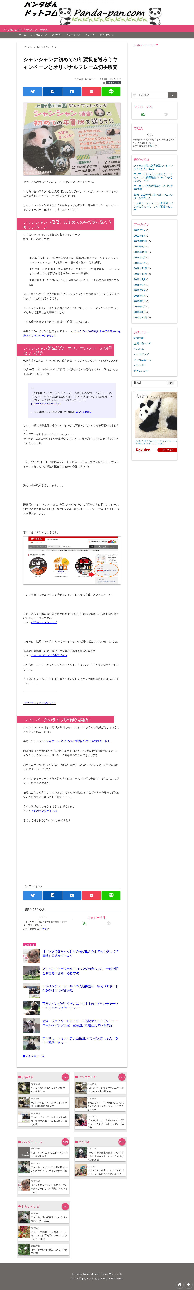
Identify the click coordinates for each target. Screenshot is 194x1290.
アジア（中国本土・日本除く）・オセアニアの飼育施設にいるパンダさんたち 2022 (49, 1235)
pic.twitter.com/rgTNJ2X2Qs (45, 403)
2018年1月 (140, 312)
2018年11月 (140, 273)
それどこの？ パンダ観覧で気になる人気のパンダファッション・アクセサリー (105, 1106)
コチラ (43, 929)
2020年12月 (140, 241)
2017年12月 (140, 317)
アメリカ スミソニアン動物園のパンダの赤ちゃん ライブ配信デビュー (49, 1170)
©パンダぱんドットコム (85, 1278)
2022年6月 (140, 230)
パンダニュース (39, 34)
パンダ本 (90, 34)
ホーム (22, 34)
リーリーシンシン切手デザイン (49, 655)
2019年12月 (140, 252)
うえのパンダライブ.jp (44, 810)
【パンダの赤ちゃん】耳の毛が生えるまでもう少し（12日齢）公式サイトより (49, 1188)
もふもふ (139, 348)
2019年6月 (140, 263)
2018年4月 (140, 295)
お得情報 (56, 34)
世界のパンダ (107, 34)
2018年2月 (140, 306)
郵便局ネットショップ (44, 622)
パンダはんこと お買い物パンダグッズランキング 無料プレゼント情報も (105, 1124)
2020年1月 (140, 246)
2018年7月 (140, 290)
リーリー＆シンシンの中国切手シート (39, 703)
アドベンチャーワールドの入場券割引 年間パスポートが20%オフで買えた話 (49, 1121)
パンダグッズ (73, 34)
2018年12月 (140, 268)
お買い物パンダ (142, 343)
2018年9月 (140, 279)
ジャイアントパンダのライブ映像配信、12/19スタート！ (77, 741)
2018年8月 (140, 284)
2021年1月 (140, 235)
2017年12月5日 (84, 411)
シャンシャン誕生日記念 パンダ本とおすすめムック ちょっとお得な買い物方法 (105, 1156)
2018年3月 (140, 301)
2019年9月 (140, 257)
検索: (137, 382)
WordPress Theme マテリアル (104, 1274)
